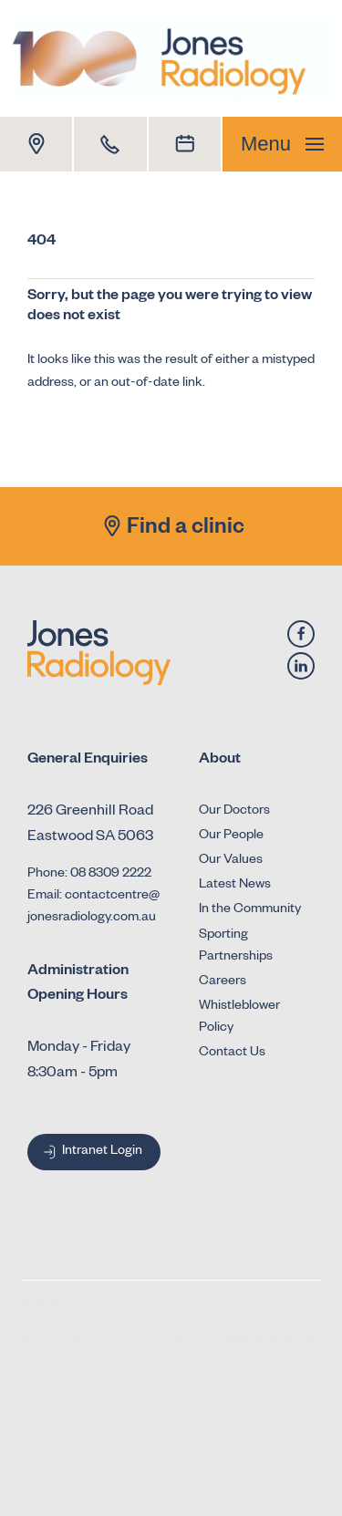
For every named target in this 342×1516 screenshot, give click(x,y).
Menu (282, 143)
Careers (222, 982)
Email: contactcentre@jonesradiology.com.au (93, 907)
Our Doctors (234, 812)
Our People (231, 836)
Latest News (235, 885)
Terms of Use (171, 1342)
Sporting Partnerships (236, 947)
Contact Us (232, 1053)
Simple (303, 1342)
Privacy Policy (57, 1342)
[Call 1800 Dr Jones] (110, 144)
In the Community (250, 910)
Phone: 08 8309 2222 (89, 874)
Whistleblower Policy (239, 1018)
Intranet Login (91, 1152)
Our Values (231, 861)
